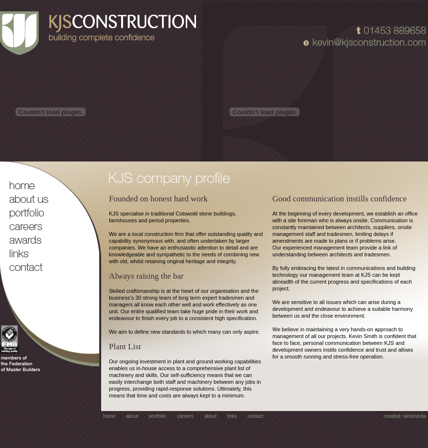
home (109, 416)
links (232, 416)
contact (255, 416)
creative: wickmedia (405, 416)
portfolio (157, 416)
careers (185, 416)
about (132, 416)
